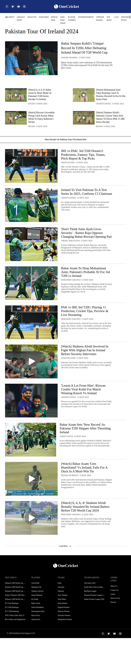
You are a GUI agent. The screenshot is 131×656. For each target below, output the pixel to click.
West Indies (62, 617)
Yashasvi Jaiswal (37, 609)
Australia (61, 605)
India (59, 601)
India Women (62, 621)
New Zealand (62, 613)
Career (112, 612)
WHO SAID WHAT (63, 20)
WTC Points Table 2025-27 (14, 633)
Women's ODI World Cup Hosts (15, 617)
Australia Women (64, 633)
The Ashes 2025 (89, 601)
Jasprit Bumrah (36, 613)
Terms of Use (115, 616)
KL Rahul (34, 617)
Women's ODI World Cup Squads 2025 (15, 605)
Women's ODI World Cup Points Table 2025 (15, 609)
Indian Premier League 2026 (94, 617)
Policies (113, 620)
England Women (63, 625)
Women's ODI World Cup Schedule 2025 (15, 601)
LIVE (116, 17)
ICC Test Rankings (11, 621)
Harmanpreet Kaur (38, 629)
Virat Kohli (35, 601)
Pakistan (61, 609)
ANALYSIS (31, 17)
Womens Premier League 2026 (94, 613)
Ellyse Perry (35, 633)
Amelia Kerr (35, 637)
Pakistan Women (64, 629)
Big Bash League (90, 609)
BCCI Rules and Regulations (15, 637)
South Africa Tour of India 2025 (94, 605)
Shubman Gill (36, 605)
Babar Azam (35, 621)
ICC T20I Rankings (12, 629)
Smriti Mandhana (37, 625)
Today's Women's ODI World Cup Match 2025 (15, 613)
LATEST (11, 17)
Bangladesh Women (65, 637)
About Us (113, 604)
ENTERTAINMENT (86, 17)
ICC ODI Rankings (12, 625)
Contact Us (114, 608)
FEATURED (44, 17)
